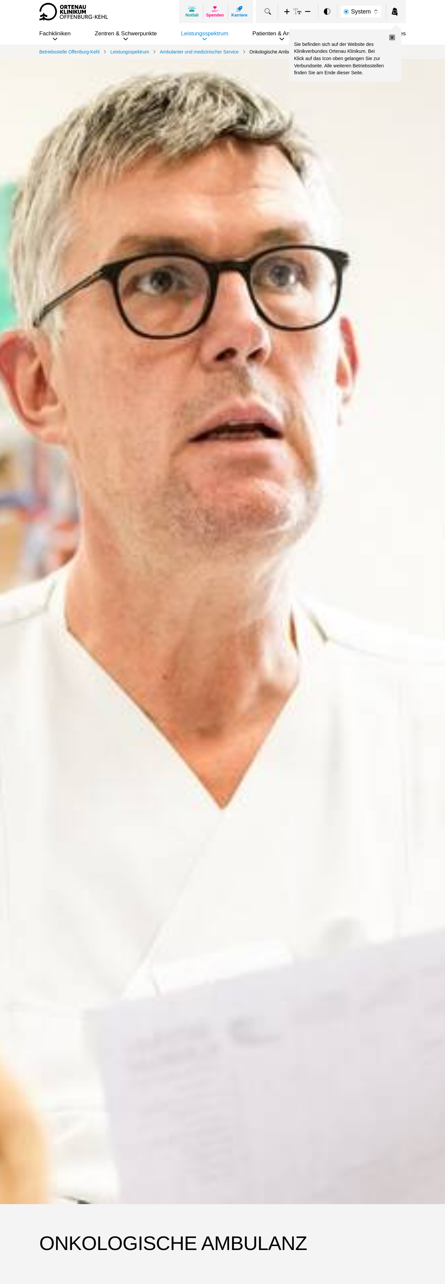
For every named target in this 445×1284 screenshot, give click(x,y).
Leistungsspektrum (204, 33)
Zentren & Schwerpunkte (126, 33)
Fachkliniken (55, 33)
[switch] (327, 11)
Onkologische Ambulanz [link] (274, 52)
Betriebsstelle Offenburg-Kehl (69, 52)
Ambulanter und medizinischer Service (199, 52)
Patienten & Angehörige (282, 33)
